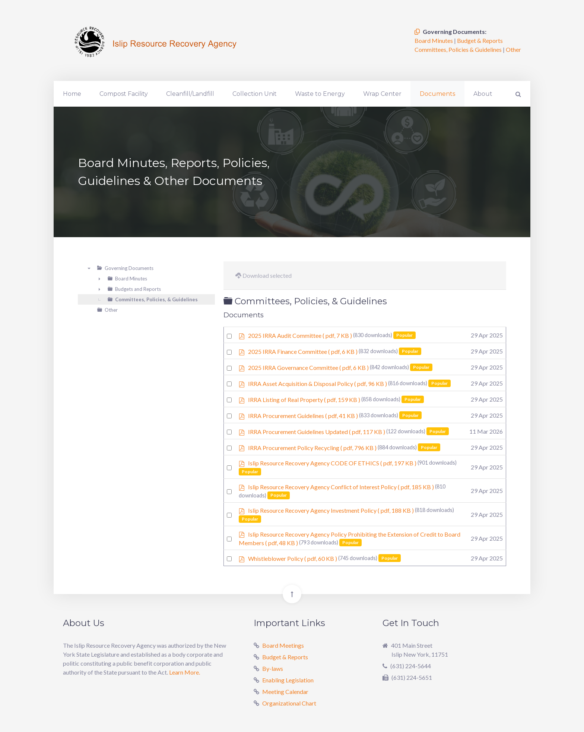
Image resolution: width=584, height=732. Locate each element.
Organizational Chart (289, 703)
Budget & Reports (480, 40)
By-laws (272, 668)
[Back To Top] (292, 594)
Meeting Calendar (285, 691)
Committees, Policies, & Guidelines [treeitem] (156, 299)
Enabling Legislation (288, 680)
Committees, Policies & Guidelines (459, 49)
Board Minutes (434, 40)
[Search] (517, 94)
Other (513, 49)
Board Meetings (283, 645)
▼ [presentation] (89, 268)
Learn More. (184, 672)
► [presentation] (99, 278)
